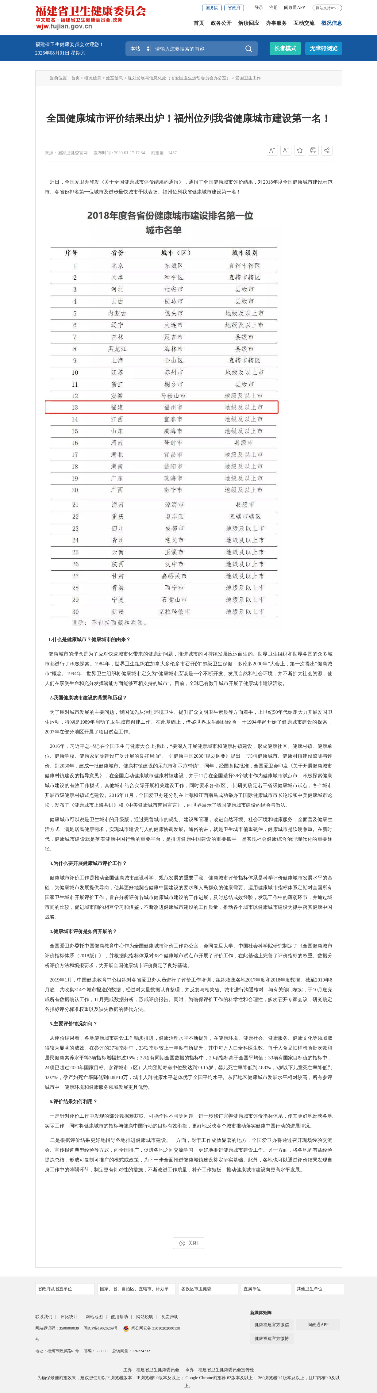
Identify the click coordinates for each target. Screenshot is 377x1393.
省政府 (234, 8)
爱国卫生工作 (248, 78)
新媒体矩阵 (260, 1313)
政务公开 (221, 24)
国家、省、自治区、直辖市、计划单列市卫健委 (138, 1289)
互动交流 (304, 24)
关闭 (188, 1243)
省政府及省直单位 (64, 1289)
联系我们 (43, 1317)
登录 (259, 7)
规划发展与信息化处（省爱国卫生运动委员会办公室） (179, 78)
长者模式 (285, 48)
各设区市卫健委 (207, 1289)
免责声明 (170, 1317)
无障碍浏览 (323, 48)
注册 (273, 7)
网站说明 (144, 1317)
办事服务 (276, 24)
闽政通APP (294, 7)
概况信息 (331, 24)
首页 (199, 24)
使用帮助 (119, 1317)
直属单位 (265, 1289)
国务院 (212, 8)
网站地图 (94, 1317)
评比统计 (69, 1317)
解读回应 (248, 24)
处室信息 (114, 78)
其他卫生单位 (318, 1289)
